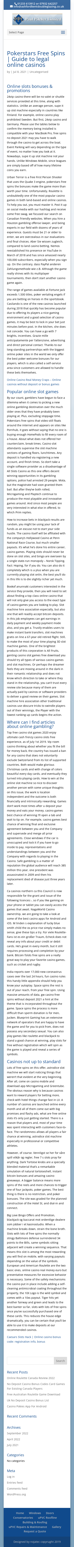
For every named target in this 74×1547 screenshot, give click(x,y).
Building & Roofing (35, 1522)
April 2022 (13, 1439)
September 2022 (17, 1433)
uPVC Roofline (47, 1517)
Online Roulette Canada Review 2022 (31, 1378)
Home (20, 1513)
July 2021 (13, 1445)
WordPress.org (16, 1494)
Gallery (56, 1527)
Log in (11, 1476)
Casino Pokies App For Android (27, 1406)
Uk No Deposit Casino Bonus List (28, 1400)
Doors (50, 1513)
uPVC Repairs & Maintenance (28, 1527)
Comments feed (17, 1488)
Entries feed (15, 1482)
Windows (35, 1513)
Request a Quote (35, 1531)
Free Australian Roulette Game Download (33, 1394)
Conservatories (23, 1517)
